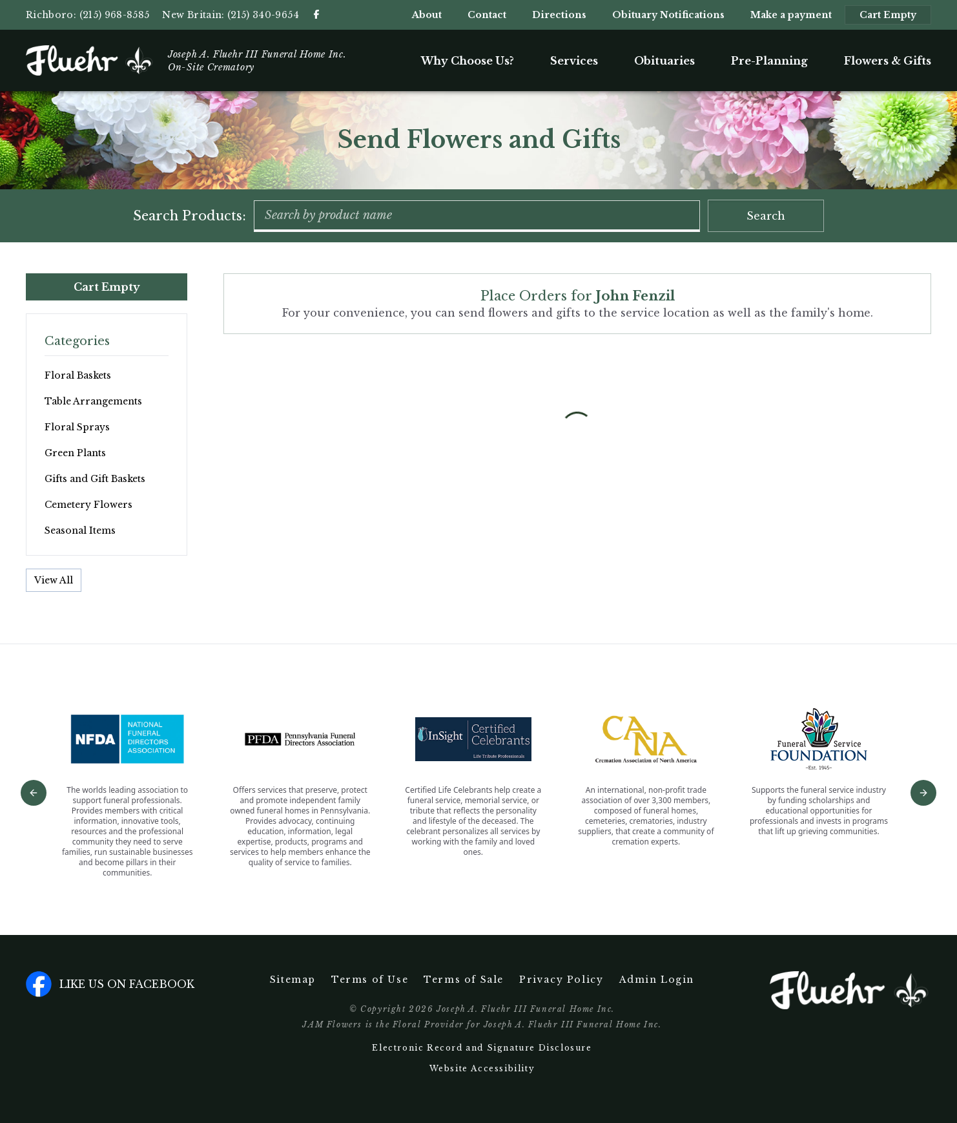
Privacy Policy (561, 979)
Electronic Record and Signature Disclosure (482, 1048)
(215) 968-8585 (114, 15)
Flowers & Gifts (887, 60)
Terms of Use (369, 979)
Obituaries (664, 60)
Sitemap (293, 979)
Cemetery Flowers (88, 504)
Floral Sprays (77, 427)
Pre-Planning (769, 60)
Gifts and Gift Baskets (95, 479)
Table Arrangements (93, 401)
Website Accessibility (482, 1068)
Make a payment (791, 15)
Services (574, 60)
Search (765, 215)
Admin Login (657, 979)
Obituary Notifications (668, 15)
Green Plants (75, 453)
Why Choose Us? (467, 60)
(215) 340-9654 (263, 15)
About (427, 15)
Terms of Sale (464, 979)
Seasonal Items (80, 530)
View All (53, 580)
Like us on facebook (110, 984)
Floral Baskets (78, 375)
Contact (487, 15)
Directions (559, 15)
